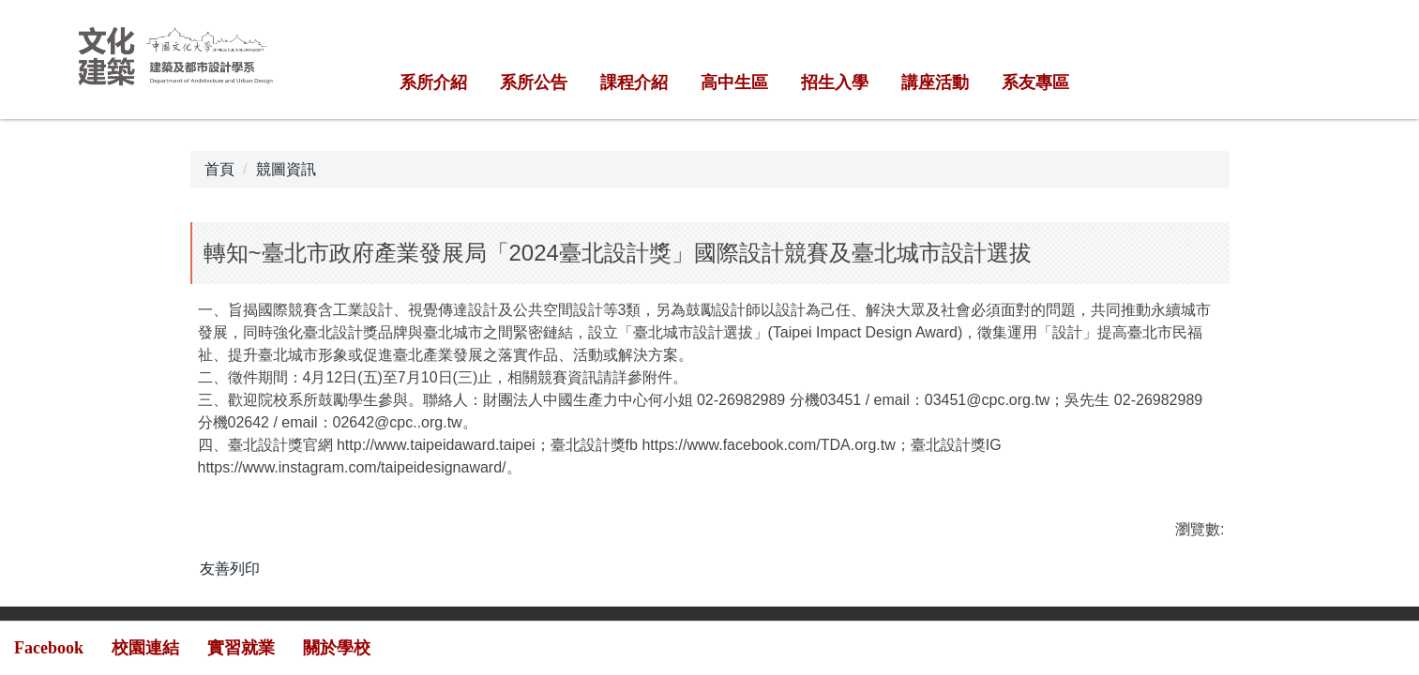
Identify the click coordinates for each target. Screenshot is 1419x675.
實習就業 (241, 647)
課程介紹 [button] (634, 82)
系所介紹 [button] (433, 82)
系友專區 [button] (1035, 82)
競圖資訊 (286, 169)
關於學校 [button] (336, 647)
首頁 (219, 169)
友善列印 (230, 569)
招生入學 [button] (834, 82)
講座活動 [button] (935, 82)
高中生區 (734, 82)
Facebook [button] (48, 647)
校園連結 (145, 647)
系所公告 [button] (533, 82)
